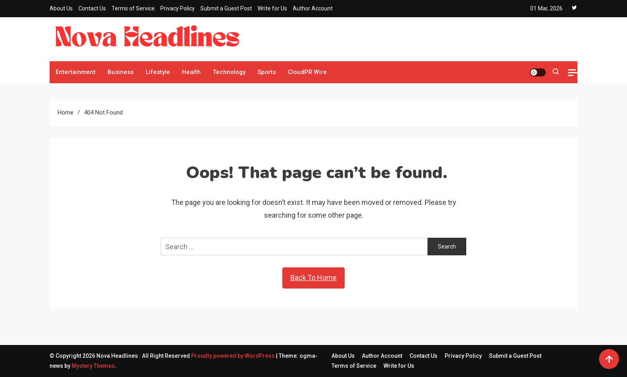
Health (191, 72)
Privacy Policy (177, 8)
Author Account (313, 8)
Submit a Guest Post (226, 8)
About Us (61, 8)
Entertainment (76, 72)
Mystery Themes (93, 366)
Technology (229, 72)
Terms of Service (133, 8)
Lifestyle (158, 72)
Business (121, 72)
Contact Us (92, 8)
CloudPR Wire (307, 72)
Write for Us (272, 8)
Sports (267, 72)
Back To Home (313, 277)
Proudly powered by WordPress (233, 356)
